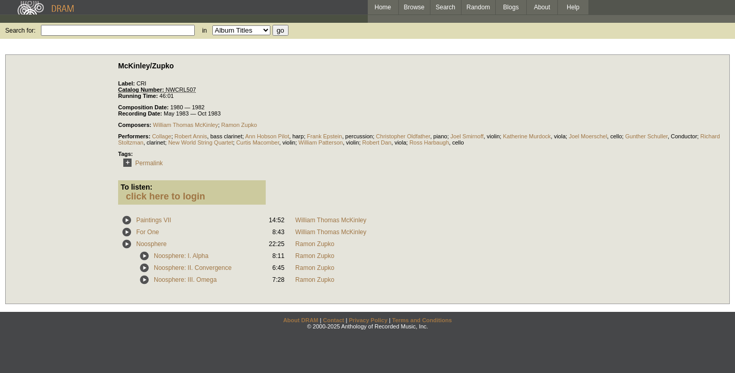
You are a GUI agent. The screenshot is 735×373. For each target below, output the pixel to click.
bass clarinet (226, 136)
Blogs (510, 7)
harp (298, 136)
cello (616, 136)
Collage (161, 136)
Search (445, 7)
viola (560, 136)
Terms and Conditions (422, 320)
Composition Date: (144, 107)
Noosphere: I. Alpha (181, 256)
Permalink (141, 163)
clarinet (156, 142)
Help (573, 7)
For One (147, 232)
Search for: (20, 30)
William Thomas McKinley (185, 125)
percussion (359, 136)
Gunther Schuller (646, 136)
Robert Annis (191, 136)
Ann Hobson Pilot (267, 136)
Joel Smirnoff (467, 136)
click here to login (165, 196)
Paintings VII (153, 220)
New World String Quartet (200, 142)
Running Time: (139, 96)
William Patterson (320, 142)
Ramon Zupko (239, 125)
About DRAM (301, 320)
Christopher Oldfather (403, 136)
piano (441, 136)
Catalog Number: (142, 90)
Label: (127, 83)
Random (478, 7)
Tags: (125, 154)
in (204, 30)
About (542, 7)
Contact (333, 320)
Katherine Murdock (527, 136)
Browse (414, 7)
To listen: (136, 187)
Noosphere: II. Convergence (193, 267)
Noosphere (151, 244)
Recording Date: (141, 113)
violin (493, 136)
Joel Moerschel (588, 136)
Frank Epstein (324, 136)
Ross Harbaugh (429, 142)
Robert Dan (376, 142)
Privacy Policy (368, 320)
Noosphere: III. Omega (185, 279)
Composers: (135, 125)
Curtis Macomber (257, 142)
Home (382, 7)
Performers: (135, 136)
